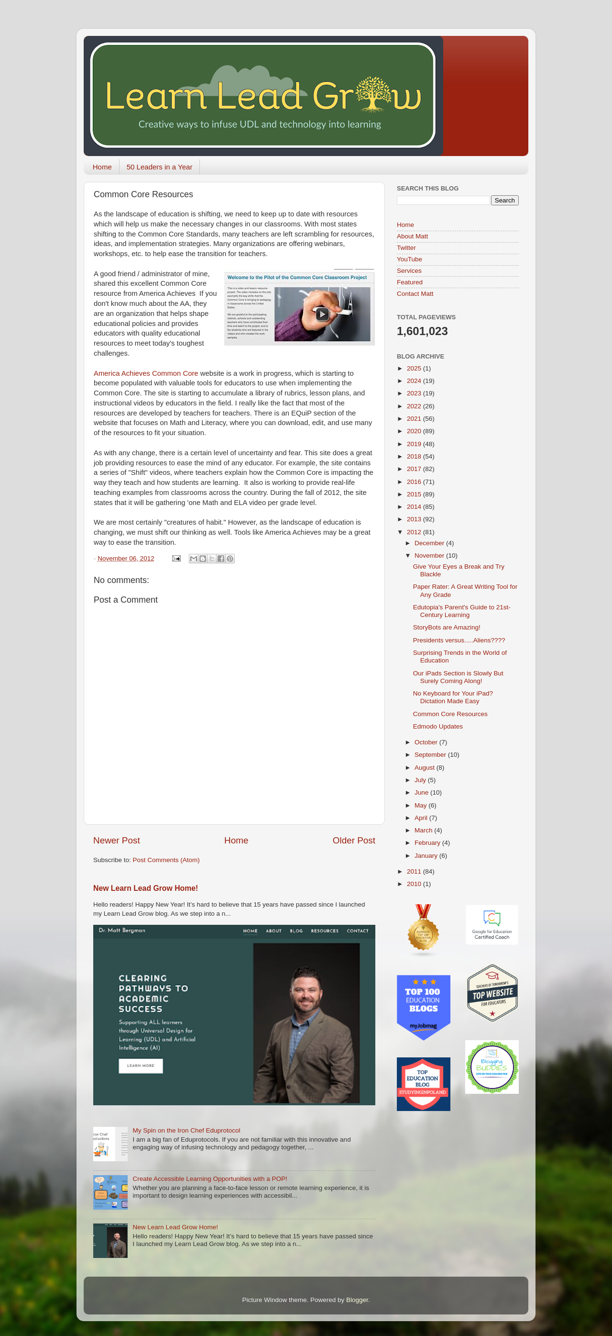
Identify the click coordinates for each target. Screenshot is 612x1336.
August (426, 767)
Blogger (357, 1299)
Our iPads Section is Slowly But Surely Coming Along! (458, 677)
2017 (415, 468)
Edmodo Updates (438, 726)
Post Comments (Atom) (166, 860)
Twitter (406, 247)
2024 (415, 380)
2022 (415, 406)
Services (409, 270)
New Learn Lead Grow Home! (145, 888)
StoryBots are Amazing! (447, 627)
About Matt (412, 236)
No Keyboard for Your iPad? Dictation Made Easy (453, 697)
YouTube (409, 259)
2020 (415, 431)
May (421, 805)
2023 (415, 393)
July (421, 780)
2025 (415, 368)
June (422, 792)
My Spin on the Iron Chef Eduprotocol (186, 1130)
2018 (415, 456)
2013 (415, 519)
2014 (415, 506)
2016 (415, 481)
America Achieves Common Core (146, 373)
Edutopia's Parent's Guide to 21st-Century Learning (462, 611)
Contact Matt (415, 293)
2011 (415, 871)
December (430, 543)
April (422, 817)
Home (102, 167)
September (431, 754)
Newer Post (116, 840)
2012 (415, 532)
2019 (415, 444)
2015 (415, 494)
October (427, 742)
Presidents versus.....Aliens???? (459, 640)
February (428, 842)
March (424, 830)
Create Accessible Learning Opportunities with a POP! (209, 1178)
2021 (415, 418)
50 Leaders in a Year (160, 167)
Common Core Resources (450, 714)
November (430, 555)
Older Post (354, 840)
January (427, 855)
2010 (415, 883)
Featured (410, 282)
